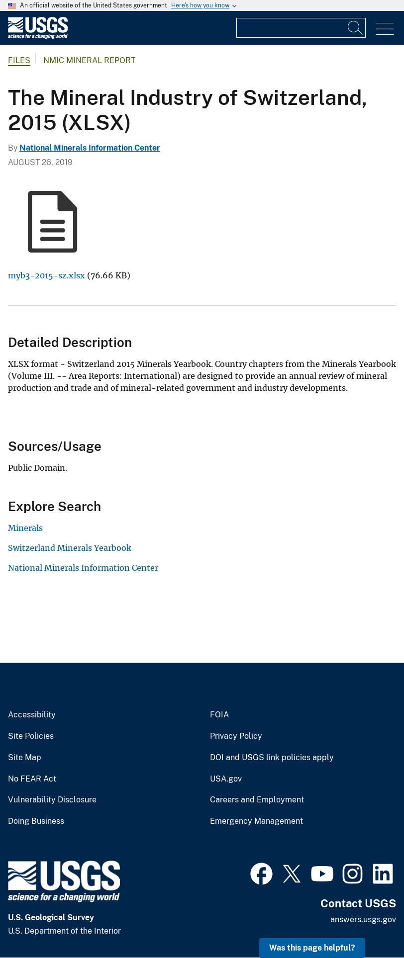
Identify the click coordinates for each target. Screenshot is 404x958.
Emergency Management (256, 821)
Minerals (25, 528)
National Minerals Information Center (89, 148)
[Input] (301, 28)
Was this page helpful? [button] (312, 948)
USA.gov (226, 779)
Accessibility (32, 714)
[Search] (356, 28)
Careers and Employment (257, 799)
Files (19, 60)
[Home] (38, 36)
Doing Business (36, 821)
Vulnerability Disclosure (52, 799)
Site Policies (31, 736)
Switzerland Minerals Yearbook (69, 548)
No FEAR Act (32, 779)
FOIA (219, 714)
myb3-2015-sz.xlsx (46, 275)
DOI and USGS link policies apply (272, 757)
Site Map (24, 757)
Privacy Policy (236, 736)
